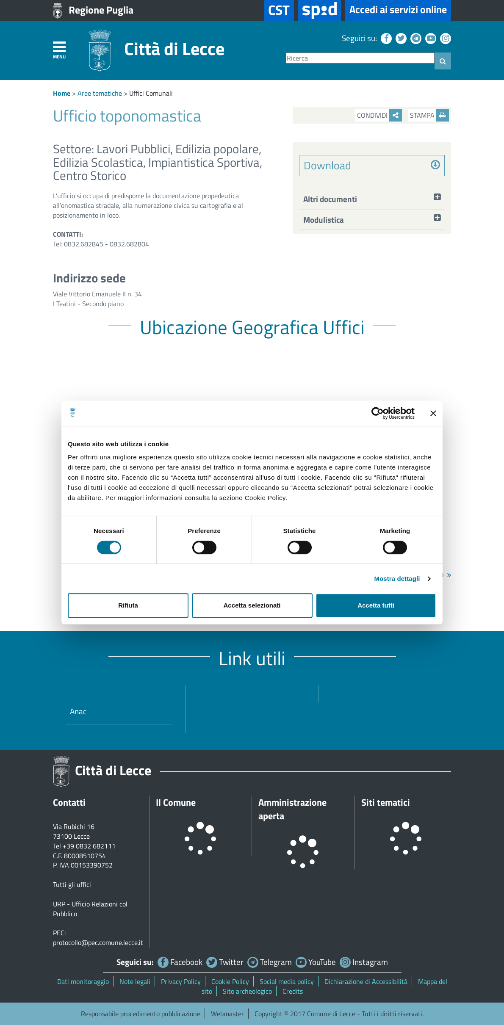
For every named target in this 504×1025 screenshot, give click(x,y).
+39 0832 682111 (89, 846)
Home (61, 93)
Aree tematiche (100, 93)
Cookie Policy (230, 981)
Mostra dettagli (397, 578)
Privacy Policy (181, 981)
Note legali (134, 981)
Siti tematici (385, 802)
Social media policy (287, 981)
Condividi (379, 115)
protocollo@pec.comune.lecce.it (98, 942)
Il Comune (176, 802)
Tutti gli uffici (72, 884)
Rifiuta (128, 605)
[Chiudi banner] (433, 413)
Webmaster (227, 1013)
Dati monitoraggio (83, 981)
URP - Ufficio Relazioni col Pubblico (90, 909)
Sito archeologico (247, 991)
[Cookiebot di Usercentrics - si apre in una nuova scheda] (378, 413)
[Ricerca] (360, 58)
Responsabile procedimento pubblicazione (140, 1013)
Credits (292, 991)
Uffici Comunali (151, 93)
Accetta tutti (375, 605)
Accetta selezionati (251, 605)
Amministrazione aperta (292, 809)
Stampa (429, 115)
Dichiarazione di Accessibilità (365, 981)
